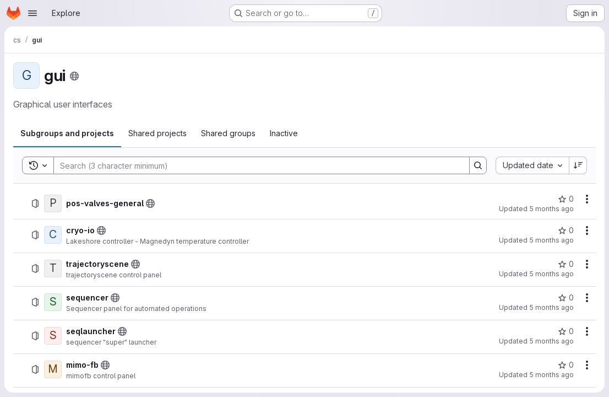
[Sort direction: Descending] (578, 165)
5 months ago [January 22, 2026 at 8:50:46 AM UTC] (551, 307)
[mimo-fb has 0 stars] (566, 365)
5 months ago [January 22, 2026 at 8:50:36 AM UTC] (551, 341)
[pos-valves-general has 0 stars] (566, 199)
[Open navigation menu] (32, 13)
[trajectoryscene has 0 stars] (566, 264)
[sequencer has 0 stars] (566, 297)
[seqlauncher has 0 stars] (566, 331)
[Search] (256, 165)
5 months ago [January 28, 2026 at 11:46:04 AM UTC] (551, 240)
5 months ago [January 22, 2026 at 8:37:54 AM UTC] (551, 375)
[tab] (67, 133)
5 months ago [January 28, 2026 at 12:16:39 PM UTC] (551, 209)
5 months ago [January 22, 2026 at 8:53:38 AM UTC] (551, 274)
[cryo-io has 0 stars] (566, 230)
